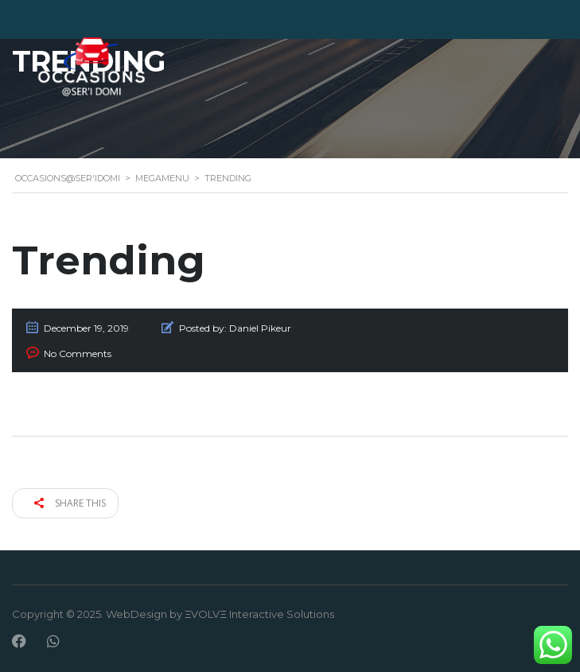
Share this (70, 503)
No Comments (77, 353)
